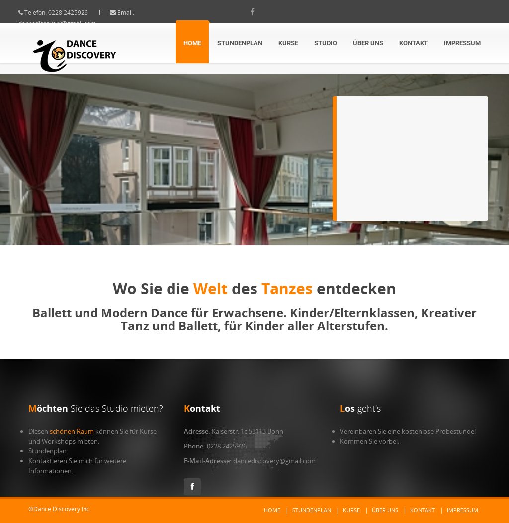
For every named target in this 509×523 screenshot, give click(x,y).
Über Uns (368, 43)
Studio (325, 43)
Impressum (462, 43)
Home (192, 43)
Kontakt (413, 43)
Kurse (288, 43)
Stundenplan (239, 43)
